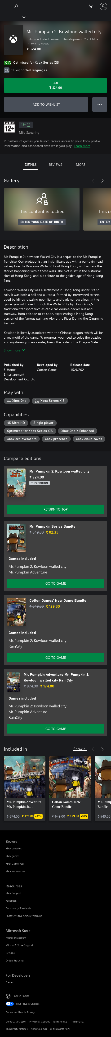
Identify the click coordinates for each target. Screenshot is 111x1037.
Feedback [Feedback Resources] (11, 900)
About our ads (39, 1028)
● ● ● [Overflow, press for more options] (100, 104)
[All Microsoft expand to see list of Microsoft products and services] (6, 6)
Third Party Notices (17, 1028)
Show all (80, 748)
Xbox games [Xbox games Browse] (12, 855)
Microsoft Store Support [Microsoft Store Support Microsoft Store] (19, 945)
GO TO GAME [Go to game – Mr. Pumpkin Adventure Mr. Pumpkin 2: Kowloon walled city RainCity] (55, 728)
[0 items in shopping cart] (92, 6)
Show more (14, 350)
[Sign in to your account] (103, 6)
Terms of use (60, 1021)
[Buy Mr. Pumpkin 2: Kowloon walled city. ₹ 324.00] (55, 85)
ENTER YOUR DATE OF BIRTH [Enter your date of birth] (41, 222)
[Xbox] (12, 17)
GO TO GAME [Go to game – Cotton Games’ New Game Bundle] (55, 657)
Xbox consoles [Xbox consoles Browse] (14, 848)
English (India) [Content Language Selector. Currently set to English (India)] (21, 995)
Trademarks (77, 1021)
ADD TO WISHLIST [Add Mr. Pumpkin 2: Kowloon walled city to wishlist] (46, 104)
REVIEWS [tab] (55, 164)
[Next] (102, 180)
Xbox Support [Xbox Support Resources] (13, 893)
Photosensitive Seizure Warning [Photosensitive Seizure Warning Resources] (24, 915)
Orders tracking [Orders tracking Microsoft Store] (14, 960)
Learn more (82, 145)
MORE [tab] (80, 164)
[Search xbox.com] (17, 6)
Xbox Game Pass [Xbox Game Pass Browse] (15, 863)
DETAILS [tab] (30, 164)
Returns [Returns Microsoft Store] (10, 952)
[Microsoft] (55, 3)
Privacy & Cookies (39, 1021)
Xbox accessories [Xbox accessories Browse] (15, 871)
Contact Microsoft (16, 1021)
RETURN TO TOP (56, 509)
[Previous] (93, 180)
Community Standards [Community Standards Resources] (18, 908)
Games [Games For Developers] (10, 982)
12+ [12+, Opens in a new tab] (26, 125)
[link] (24, 788)
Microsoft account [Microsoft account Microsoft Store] (16, 937)
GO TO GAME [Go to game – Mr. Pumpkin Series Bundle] (55, 583)
